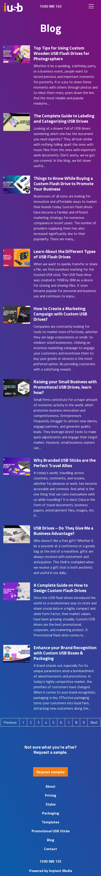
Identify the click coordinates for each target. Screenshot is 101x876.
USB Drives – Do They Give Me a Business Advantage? (63, 530)
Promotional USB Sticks (51, 831)
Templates (50, 822)
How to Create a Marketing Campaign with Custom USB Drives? (60, 314)
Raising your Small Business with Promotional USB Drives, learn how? (65, 387)
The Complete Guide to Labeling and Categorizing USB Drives (64, 118)
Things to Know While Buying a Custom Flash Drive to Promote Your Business (63, 183)
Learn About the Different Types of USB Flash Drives (64, 254)
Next (94, 722)
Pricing (50, 795)
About (50, 786)
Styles (51, 804)
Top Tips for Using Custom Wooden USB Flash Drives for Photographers (61, 53)
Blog (50, 840)
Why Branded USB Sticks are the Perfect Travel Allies (65, 463)
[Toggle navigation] (91, 6)
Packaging (50, 813)
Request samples (50, 772)
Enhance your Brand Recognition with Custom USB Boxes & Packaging (65, 653)
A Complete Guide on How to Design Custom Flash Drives (61, 588)
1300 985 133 (51, 6)
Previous (10, 722)
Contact (50, 848)
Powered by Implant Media (50, 870)
